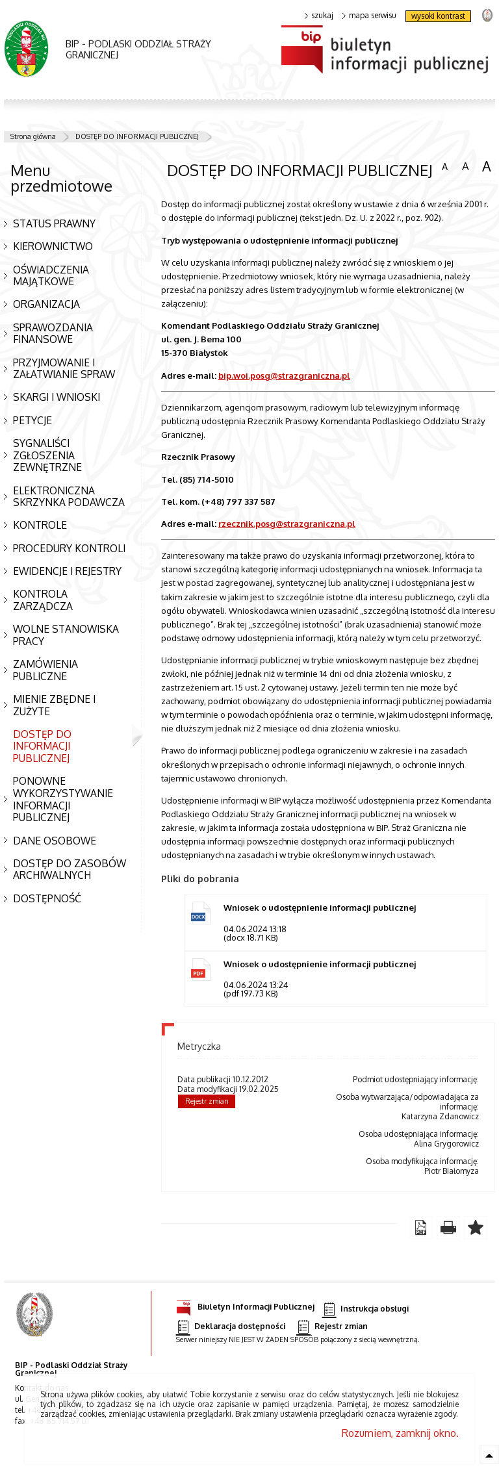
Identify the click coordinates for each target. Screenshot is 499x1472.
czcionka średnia (465, 165)
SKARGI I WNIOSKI (56, 396)
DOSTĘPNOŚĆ (47, 898)
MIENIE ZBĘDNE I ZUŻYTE (54, 705)
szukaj (319, 15)
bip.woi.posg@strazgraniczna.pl (284, 375)
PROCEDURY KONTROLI (69, 548)
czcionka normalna (444, 165)
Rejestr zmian (207, 1101)
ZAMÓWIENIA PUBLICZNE (45, 670)
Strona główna (33, 136)
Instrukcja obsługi (365, 1309)
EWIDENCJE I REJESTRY (67, 571)
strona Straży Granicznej (487, 14)
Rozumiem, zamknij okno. (400, 1433)
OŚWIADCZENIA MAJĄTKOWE (51, 275)
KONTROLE (40, 524)
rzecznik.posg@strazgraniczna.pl (286, 523)
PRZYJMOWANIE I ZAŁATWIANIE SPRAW (64, 368)
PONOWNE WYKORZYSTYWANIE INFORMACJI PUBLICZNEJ (63, 799)
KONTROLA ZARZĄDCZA (43, 600)
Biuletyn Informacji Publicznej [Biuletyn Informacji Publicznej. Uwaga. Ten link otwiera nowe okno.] (245, 1305)
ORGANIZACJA (46, 304)
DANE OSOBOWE (54, 840)
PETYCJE (32, 420)
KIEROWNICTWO (53, 246)
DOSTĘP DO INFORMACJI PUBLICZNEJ (137, 136)
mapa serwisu (369, 15)
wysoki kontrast (438, 16)
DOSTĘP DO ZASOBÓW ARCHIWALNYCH (69, 869)
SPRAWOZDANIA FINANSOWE (53, 333)
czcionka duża (486, 166)
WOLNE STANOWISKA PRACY (66, 635)
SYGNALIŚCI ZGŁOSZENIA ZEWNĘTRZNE (47, 455)
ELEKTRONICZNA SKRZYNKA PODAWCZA (69, 496)
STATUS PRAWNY (54, 223)
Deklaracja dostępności (230, 1327)
